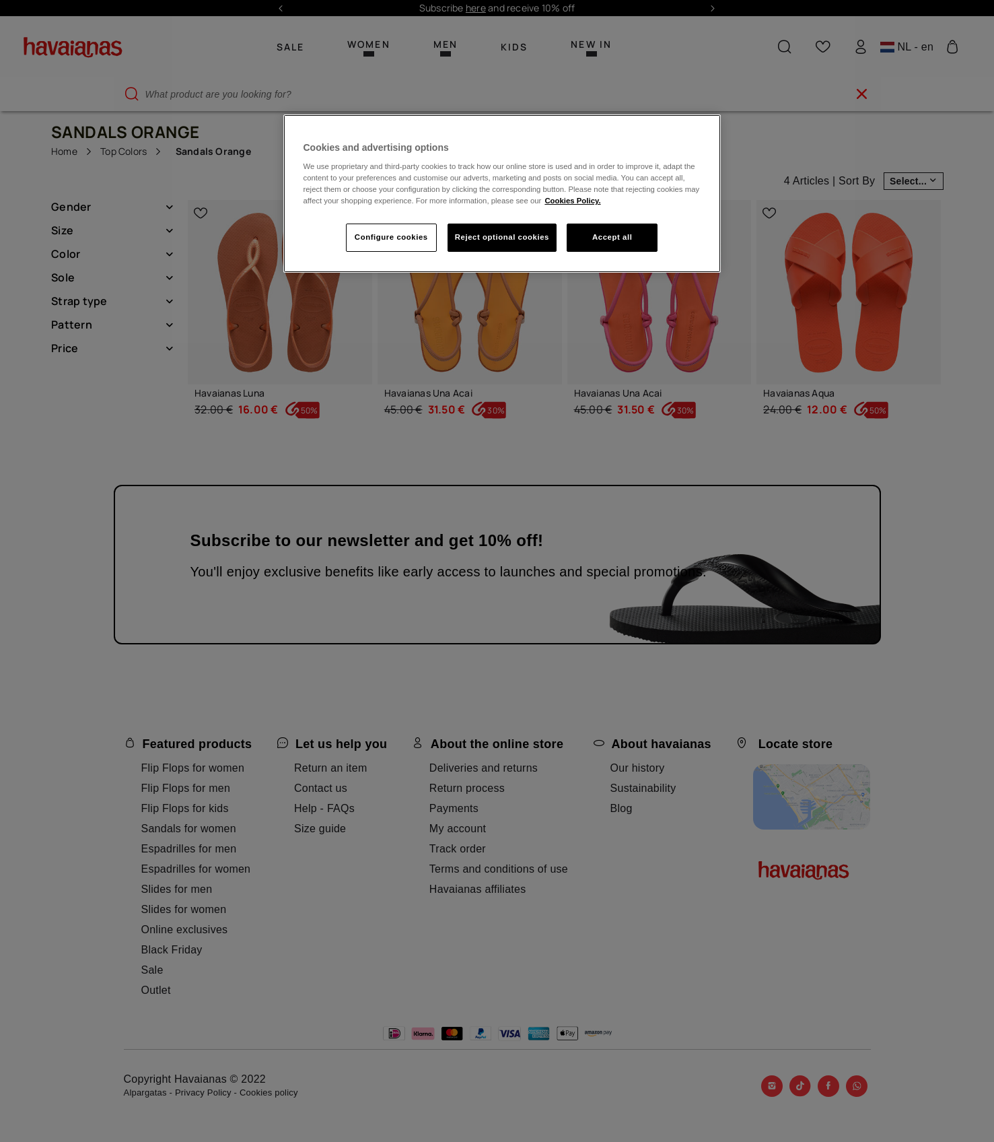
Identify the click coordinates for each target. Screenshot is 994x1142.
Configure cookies (391, 237)
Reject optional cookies (502, 237)
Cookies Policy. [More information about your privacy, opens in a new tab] (572, 201)
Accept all (612, 237)
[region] (502, 193)
